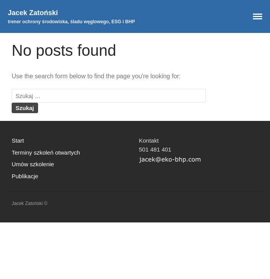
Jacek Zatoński (33, 13)
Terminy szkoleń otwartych (46, 152)
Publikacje (25, 176)
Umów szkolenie (33, 164)
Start (18, 140)
